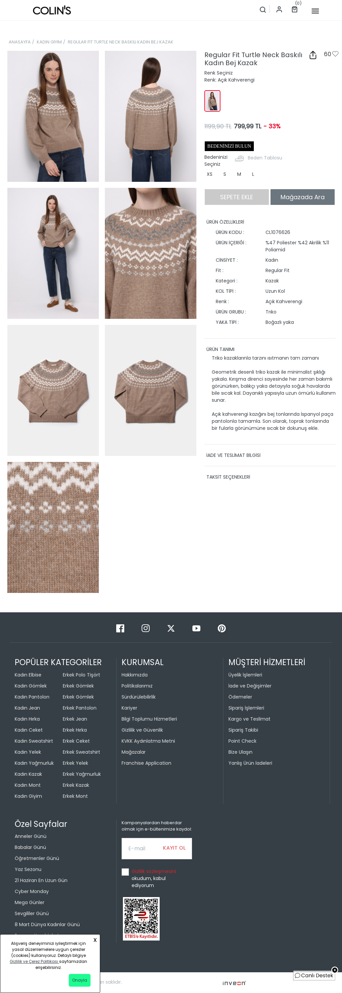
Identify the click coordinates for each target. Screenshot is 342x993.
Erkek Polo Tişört (81, 674)
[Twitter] (171, 628)
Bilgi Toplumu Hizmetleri (149, 719)
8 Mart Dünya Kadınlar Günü (47, 924)
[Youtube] (197, 628)
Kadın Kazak (28, 774)
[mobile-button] (315, 11)
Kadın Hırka (27, 719)
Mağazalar (134, 752)
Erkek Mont (75, 796)
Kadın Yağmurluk (34, 763)
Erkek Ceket (76, 741)
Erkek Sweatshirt (81, 752)
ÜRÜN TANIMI (220, 349)
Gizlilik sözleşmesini (154, 871)
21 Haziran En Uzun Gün (41, 880)
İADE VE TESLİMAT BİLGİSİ (233, 455)
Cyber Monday (32, 891)
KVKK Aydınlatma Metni (148, 741)
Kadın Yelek (28, 752)
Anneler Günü (30, 836)
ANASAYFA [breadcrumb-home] (20, 42)
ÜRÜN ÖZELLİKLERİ (225, 222)
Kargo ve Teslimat (249, 719)
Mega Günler (29, 902)
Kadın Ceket (29, 730)
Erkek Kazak (76, 785)
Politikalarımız (137, 685)
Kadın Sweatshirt (34, 741)
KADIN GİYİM (49, 42)
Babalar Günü (30, 847)
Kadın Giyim (28, 796)
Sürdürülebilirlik (139, 697)
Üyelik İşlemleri (245, 674)
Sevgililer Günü (32, 913)
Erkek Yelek (75, 763)
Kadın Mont (28, 785)
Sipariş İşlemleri (246, 708)
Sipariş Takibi (243, 730)
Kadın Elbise (28, 674)
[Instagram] (146, 628)
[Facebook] (121, 628)
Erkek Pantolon (80, 708)
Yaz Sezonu (28, 869)
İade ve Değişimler (250, 685)
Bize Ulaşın (240, 752)
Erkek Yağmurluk (82, 774)
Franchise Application (146, 763)
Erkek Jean (75, 719)
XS (209, 174)
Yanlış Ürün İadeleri (250, 763)
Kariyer (129, 708)
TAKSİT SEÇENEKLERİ (228, 477)
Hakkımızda (135, 674)
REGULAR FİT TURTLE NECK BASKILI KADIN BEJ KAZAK (120, 42)
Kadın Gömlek (31, 685)
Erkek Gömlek (78, 685)
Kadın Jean (27, 708)
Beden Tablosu (265, 157)
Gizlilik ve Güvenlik (142, 730)
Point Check (242, 741)
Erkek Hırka (75, 730)
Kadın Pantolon (32, 697)
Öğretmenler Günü (37, 858)
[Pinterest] (222, 628)
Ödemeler (240, 697)
